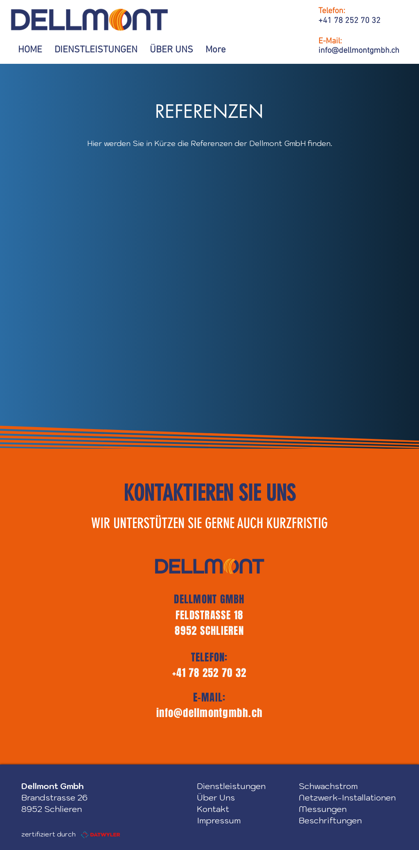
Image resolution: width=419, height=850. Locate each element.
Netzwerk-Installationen (347, 797)
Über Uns (216, 797)
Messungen (323, 809)
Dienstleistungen (231, 786)
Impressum (219, 820)
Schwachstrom (328, 786)
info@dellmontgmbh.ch (209, 713)
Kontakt (213, 809)
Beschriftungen (330, 820)
